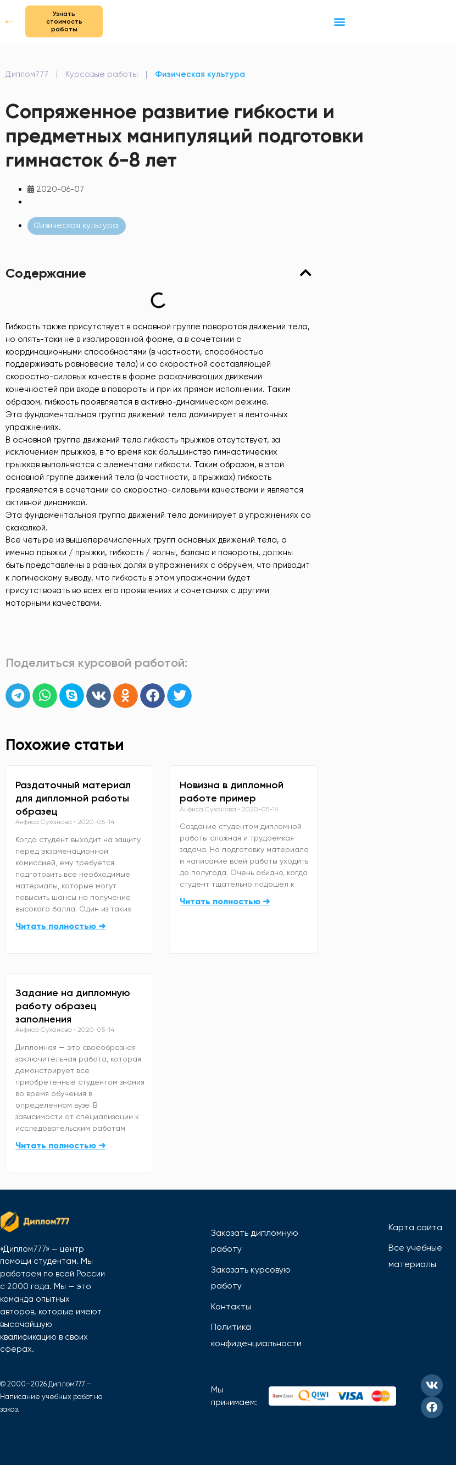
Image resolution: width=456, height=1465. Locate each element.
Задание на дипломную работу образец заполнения (72, 1006)
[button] (339, 21)
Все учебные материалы (415, 1255)
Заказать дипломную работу (254, 1241)
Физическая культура (200, 74)
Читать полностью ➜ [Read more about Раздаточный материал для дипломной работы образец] (60, 926)
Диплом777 (26, 74)
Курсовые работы (101, 74)
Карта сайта (415, 1227)
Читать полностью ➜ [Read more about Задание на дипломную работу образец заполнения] (60, 1145)
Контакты (231, 1306)
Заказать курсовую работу (251, 1277)
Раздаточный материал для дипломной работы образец (73, 798)
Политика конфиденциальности (256, 1335)
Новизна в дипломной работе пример (231, 791)
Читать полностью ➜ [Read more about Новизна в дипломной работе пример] (225, 901)
